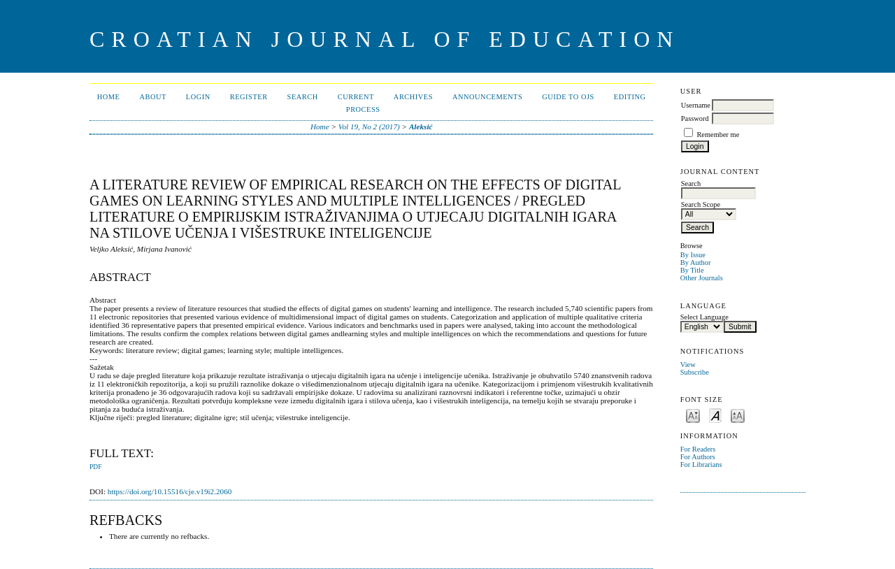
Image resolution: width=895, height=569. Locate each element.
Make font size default (715, 415)
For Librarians (701, 464)
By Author (695, 262)
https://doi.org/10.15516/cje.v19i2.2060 (170, 491)
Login (198, 97)
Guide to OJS (568, 97)
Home (108, 97)
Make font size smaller (693, 415)
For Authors (697, 457)
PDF (95, 466)
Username (695, 105)
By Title (692, 270)
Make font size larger (738, 415)
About (152, 97)
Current (356, 97)
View (688, 364)
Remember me (717, 134)
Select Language (704, 317)
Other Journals (701, 278)
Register (249, 97)
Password (695, 118)
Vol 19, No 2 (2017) (369, 126)
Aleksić (421, 126)
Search (302, 97)
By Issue (693, 255)
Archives (413, 97)
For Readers (698, 449)
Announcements (487, 97)
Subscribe (694, 372)
